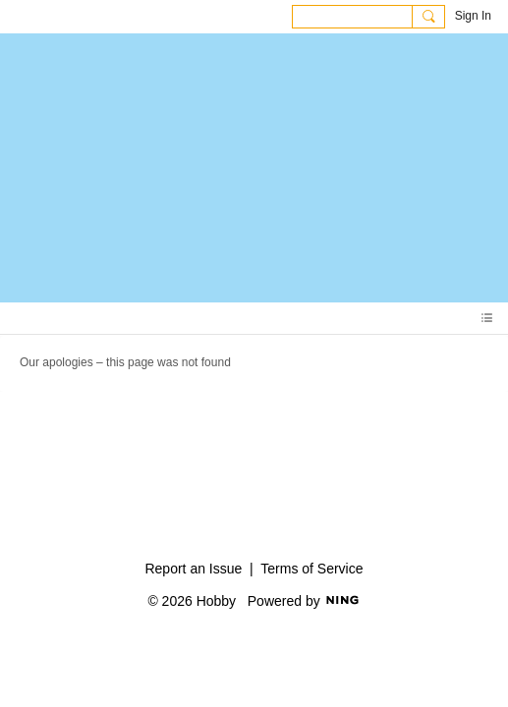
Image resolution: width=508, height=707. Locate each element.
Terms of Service (311, 568)
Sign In (473, 16)
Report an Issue (193, 568)
